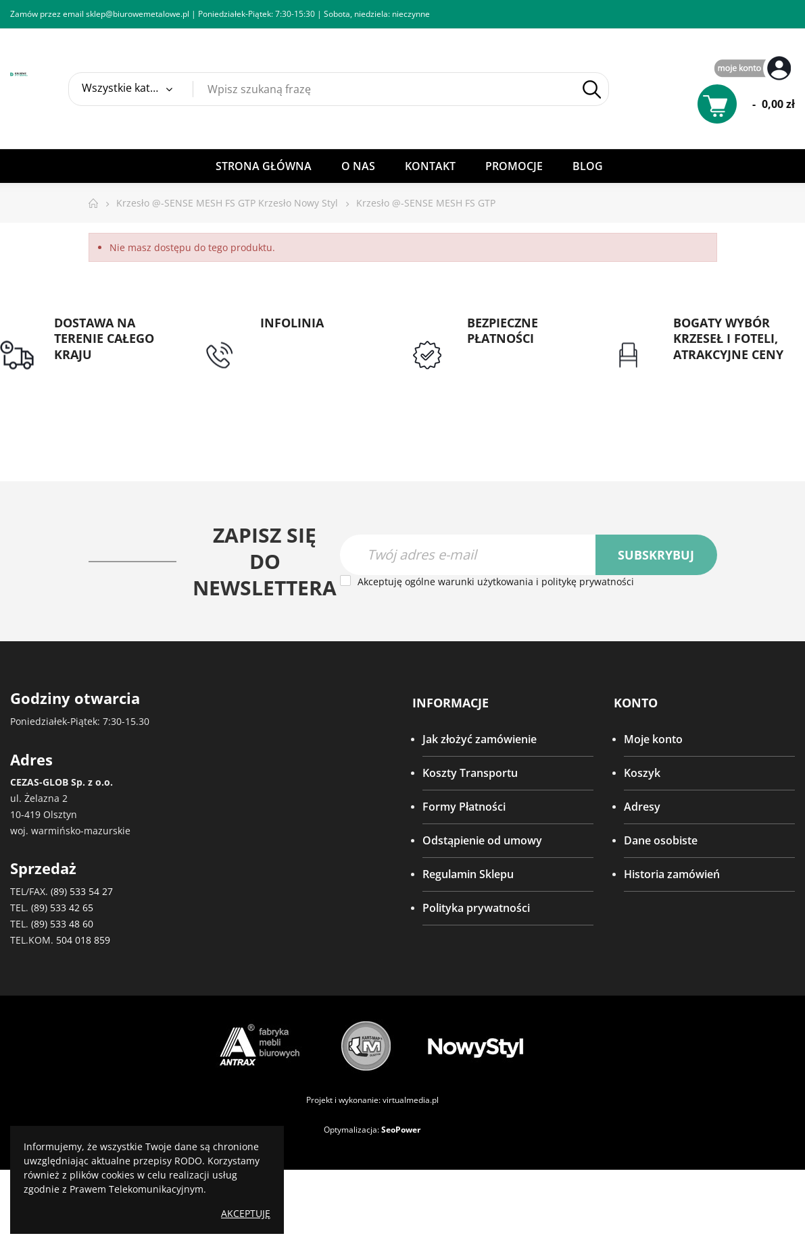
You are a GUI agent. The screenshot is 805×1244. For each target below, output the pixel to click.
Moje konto (653, 739)
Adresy (642, 807)
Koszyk (642, 773)
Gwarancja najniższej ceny (726, 378)
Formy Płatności (464, 807)
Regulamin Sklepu (468, 874)
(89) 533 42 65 (62, 907)
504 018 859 (83, 940)
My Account (754, 69)
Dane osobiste (661, 841)
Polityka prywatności (476, 908)
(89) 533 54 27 (82, 891)
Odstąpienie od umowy (482, 841)
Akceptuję (245, 1213)
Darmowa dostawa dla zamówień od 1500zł (111, 378)
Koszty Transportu (470, 773)
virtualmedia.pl (411, 1100)
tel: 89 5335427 (298, 338)
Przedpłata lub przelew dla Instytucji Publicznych (520, 371)
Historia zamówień (672, 874)
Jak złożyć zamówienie (479, 739)
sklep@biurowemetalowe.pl (137, 14)
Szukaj (592, 89)
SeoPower (400, 1129)
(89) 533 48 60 (62, 923)
